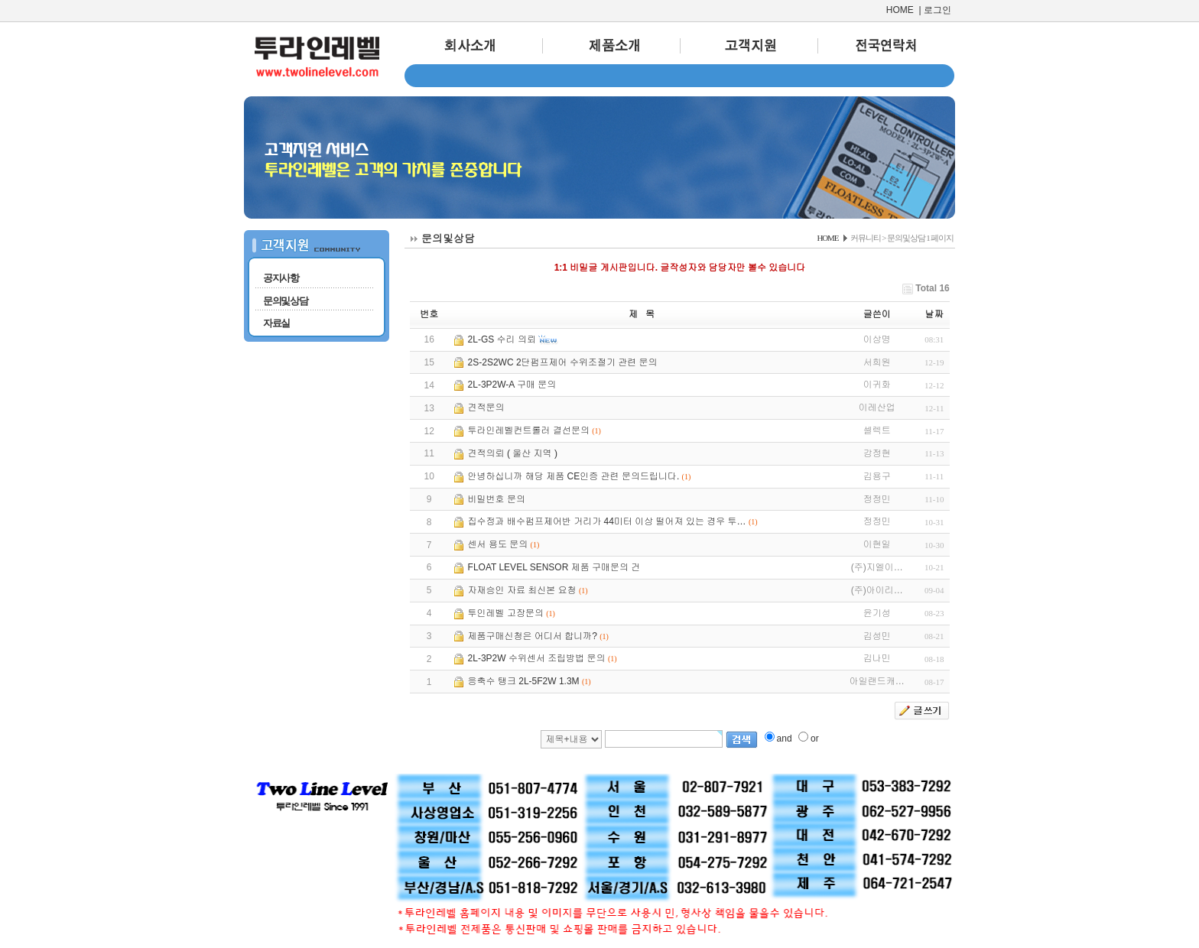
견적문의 (486, 407)
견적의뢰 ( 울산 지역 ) (512, 453)
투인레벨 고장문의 (506, 613)
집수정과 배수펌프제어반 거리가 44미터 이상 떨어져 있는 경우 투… (607, 521)
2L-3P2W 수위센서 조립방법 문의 (537, 658)
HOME (900, 10)
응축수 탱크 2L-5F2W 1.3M (524, 681)
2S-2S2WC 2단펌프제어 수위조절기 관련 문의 (563, 362)
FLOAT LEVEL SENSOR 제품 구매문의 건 (554, 567)
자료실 (276, 323)
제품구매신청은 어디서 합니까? (532, 636)
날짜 (934, 314)
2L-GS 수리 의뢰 (502, 339)
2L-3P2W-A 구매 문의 (512, 384)
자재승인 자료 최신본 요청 (522, 590)
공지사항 (281, 278)
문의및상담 (285, 301)
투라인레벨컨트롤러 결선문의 (529, 430)
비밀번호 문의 (496, 499)
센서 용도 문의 (498, 544)
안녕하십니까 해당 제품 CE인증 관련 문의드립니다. (574, 476)
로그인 (937, 10)
